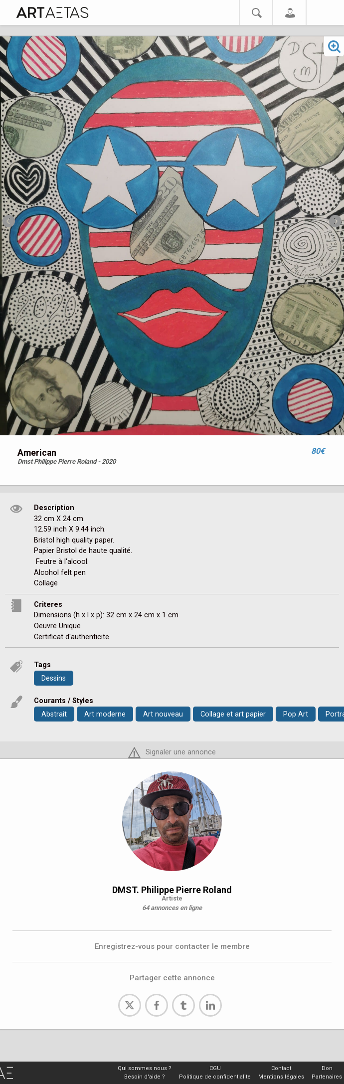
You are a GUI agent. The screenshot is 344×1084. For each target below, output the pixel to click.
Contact (281, 1068)
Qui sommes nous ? (145, 1068)
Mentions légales (281, 1077)
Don (327, 1068)
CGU (215, 1068)
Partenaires (327, 1077)
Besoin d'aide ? (144, 1077)
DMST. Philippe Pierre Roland (172, 890)
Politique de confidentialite (215, 1077)
